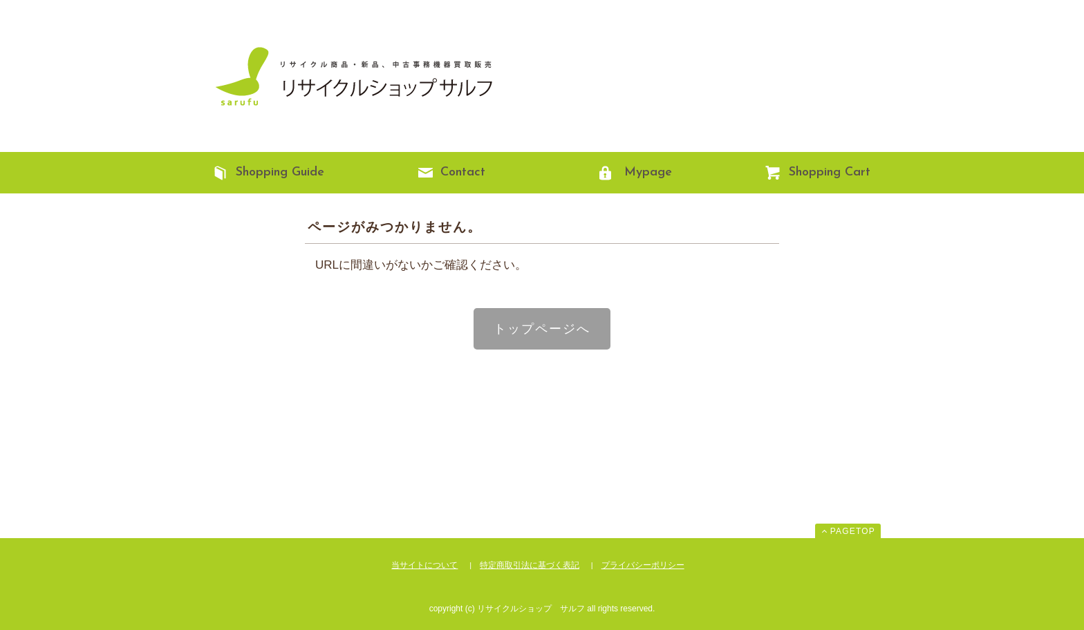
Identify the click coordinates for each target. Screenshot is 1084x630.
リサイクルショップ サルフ (348, 76)
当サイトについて (424, 565)
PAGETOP (852, 531)
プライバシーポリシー (642, 565)
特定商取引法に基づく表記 (529, 565)
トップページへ (542, 329)
